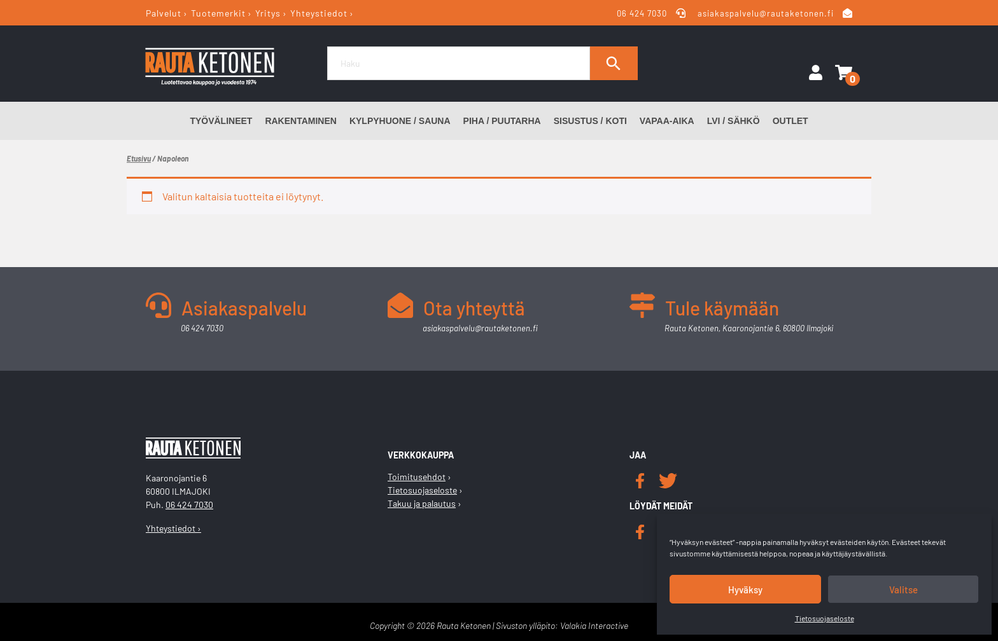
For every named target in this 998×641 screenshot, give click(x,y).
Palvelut (163, 13)
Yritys (268, 13)
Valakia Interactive (594, 625)
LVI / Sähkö (733, 121)
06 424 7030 (643, 13)
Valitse (903, 589)
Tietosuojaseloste (824, 618)
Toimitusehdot (417, 476)
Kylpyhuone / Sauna (400, 121)
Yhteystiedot (319, 13)
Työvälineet (221, 121)
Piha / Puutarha (502, 121)
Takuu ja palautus (422, 503)
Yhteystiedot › (173, 528)
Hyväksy (745, 589)
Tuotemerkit (218, 13)
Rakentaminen (301, 121)
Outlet (790, 121)
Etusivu (139, 158)
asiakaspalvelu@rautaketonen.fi (766, 13)
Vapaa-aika (667, 121)
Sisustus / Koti (590, 121)
